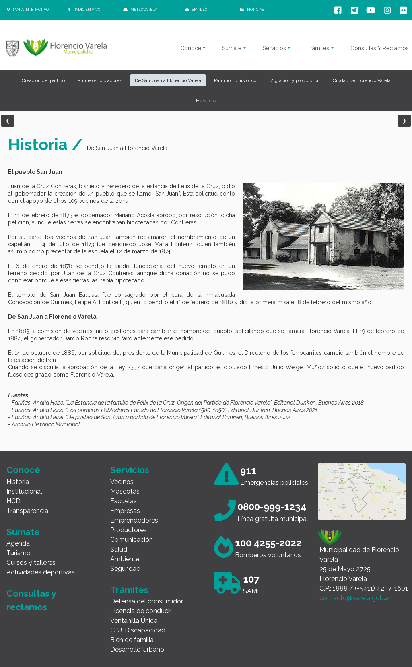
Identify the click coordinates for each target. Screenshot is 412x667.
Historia (17, 482)
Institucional (24, 491)
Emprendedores (134, 520)
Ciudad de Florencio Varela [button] (362, 80)
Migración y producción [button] (294, 80)
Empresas (125, 511)
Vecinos (122, 482)
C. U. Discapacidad (137, 630)
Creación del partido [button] (43, 80)
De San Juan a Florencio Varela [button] (168, 80)
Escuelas (123, 501)
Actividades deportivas (40, 572)
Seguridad (125, 568)
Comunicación (131, 539)
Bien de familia (132, 640)
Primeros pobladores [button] (100, 80)
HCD (13, 501)
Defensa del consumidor (146, 601)
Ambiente (124, 559)
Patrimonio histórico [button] (235, 80)
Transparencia (27, 511)
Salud (118, 549)
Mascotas (125, 491)
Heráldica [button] (206, 100)
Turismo (18, 553)
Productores (128, 530)
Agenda (18, 543)
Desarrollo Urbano (137, 649)
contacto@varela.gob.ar (355, 598)
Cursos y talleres (31, 562)
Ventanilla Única (133, 620)
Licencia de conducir (140, 611)
